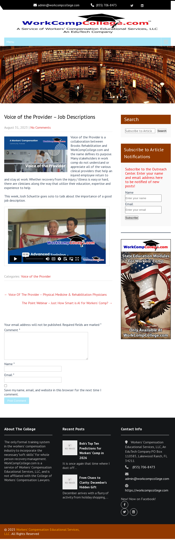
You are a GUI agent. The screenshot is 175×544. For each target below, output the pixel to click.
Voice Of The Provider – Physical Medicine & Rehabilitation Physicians (55, 294)
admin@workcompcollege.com (58, 5)
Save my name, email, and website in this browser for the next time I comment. (52, 397)
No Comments (40, 127)
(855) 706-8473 (106, 5)
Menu (10, 42)
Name (9, 369)
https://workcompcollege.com (146, 495)
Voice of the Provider (36, 276)
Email (9, 380)
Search (131, 119)
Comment (12, 330)
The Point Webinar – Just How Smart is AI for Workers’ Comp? (67, 303)
